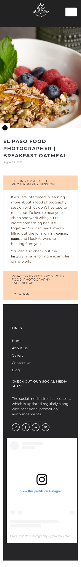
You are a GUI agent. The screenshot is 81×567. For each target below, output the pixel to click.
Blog (16, 370)
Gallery (18, 355)
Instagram (19, 256)
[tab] (40, 182)
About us (20, 348)
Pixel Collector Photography (29, 536)
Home (17, 341)
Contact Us (21, 363)
